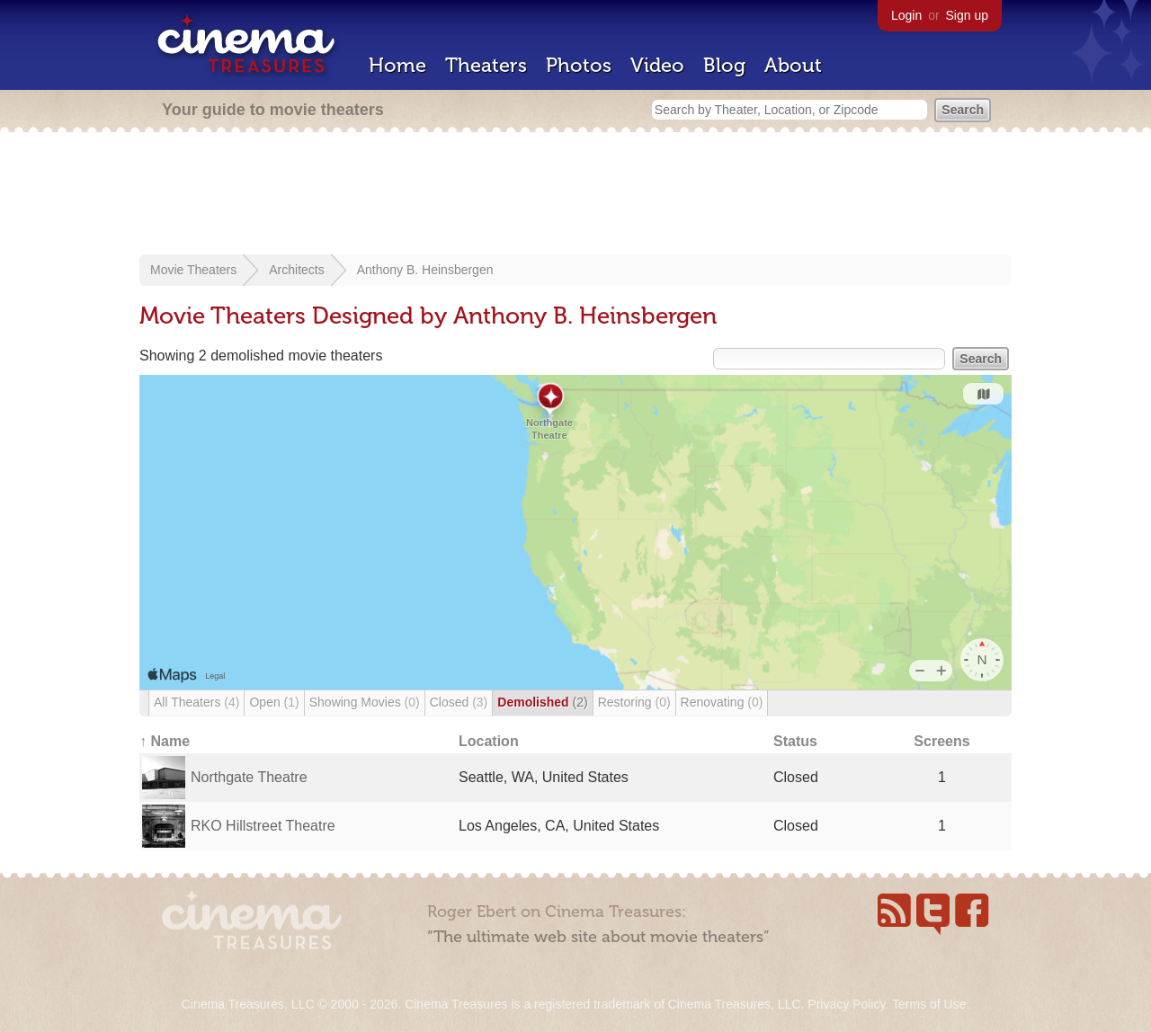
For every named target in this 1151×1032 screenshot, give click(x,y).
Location (489, 741)
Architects (296, 269)
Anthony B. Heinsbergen (425, 269)
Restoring (634, 702)
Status (795, 741)
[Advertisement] (575, 195)
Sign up (967, 15)
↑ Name (164, 741)
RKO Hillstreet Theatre (263, 825)
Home (397, 65)
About (793, 65)
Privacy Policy (846, 1004)
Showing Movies (364, 702)
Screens (941, 741)
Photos (578, 65)
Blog (724, 65)
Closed (459, 702)
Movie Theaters (193, 269)
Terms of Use (929, 1004)
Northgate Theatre (249, 777)
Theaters (486, 65)
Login (906, 15)
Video (657, 65)
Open (274, 702)
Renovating (722, 702)
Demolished (542, 702)
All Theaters (196, 702)
